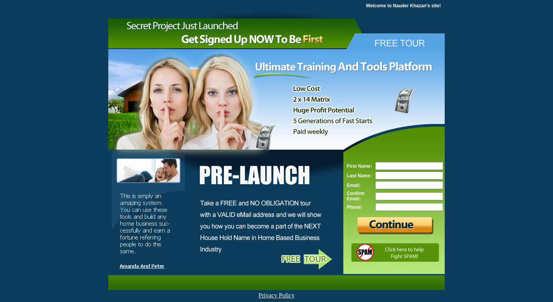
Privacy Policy (276, 295)
